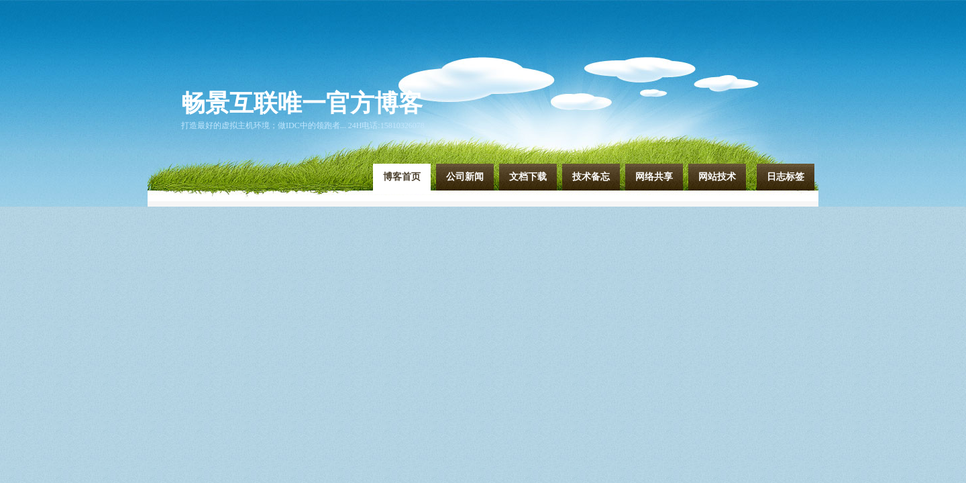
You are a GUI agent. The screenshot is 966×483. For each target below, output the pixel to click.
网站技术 (717, 177)
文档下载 (528, 177)
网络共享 (654, 177)
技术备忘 (591, 177)
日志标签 (785, 177)
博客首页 (402, 177)
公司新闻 (465, 177)
